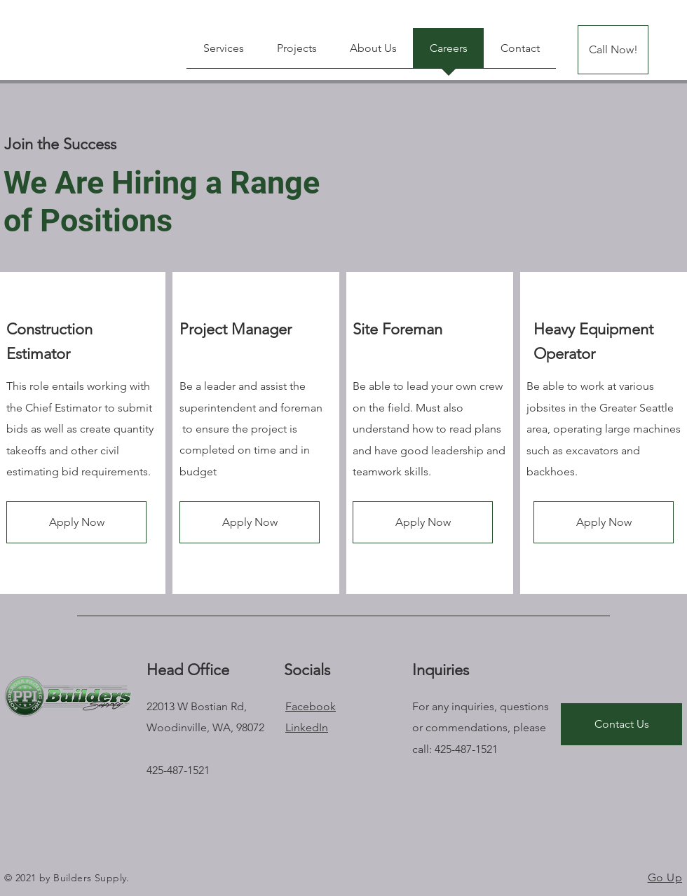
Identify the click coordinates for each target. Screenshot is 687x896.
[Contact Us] (621, 724)
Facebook (310, 706)
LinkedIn (306, 727)
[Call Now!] (613, 49)
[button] (76, 522)
